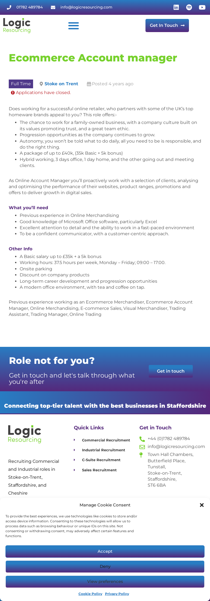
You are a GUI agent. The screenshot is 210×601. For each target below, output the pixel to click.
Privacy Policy (117, 594)
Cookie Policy (90, 594)
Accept (105, 551)
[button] (202, 505)
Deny (105, 566)
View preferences (105, 581)
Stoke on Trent (61, 83)
